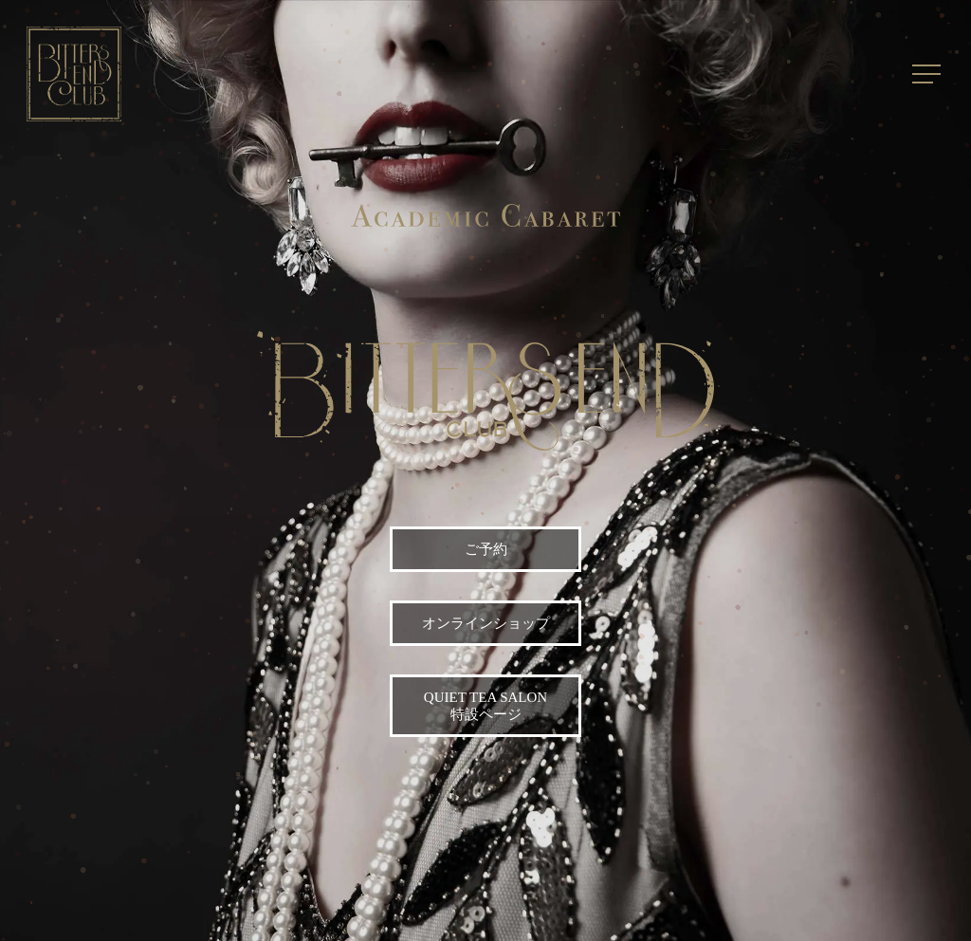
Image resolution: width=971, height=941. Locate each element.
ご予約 (486, 549)
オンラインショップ (486, 623)
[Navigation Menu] (928, 74)
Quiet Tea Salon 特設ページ (485, 706)
